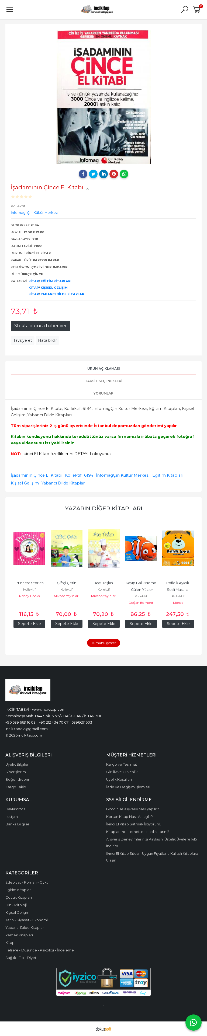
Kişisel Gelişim (54, 287)
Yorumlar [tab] (103, 393)
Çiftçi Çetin (66, 583)
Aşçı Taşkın (104, 583)
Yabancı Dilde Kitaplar (62, 294)
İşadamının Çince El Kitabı (36, 475)
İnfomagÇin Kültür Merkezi (123, 475)
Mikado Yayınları (66, 596)
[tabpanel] (103, 97)
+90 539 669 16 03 (20, 722)
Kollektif (73, 475)
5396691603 (82, 722)
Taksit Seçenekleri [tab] (103, 381)
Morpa (178, 603)
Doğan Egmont (141, 603)
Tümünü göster (103, 643)
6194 (88, 475)
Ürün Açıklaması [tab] (103, 369)
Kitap (34, 281)
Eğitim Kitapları (56, 281)
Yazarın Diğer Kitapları (103, 508)
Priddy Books (29, 596)
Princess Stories (29, 583)
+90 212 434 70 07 (53, 722)
